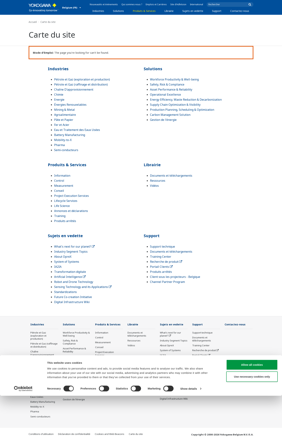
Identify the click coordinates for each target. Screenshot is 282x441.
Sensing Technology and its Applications (83, 287)
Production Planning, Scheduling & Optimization (182, 110)
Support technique (162, 247)
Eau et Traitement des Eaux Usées (77, 130)
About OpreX (62, 257)
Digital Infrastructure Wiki (72, 302)
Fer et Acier (61, 125)
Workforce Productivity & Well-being (174, 79)
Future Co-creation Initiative (73, 297)
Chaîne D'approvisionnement (73, 89)
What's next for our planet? (74, 247)
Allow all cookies (252, 409)
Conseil (59, 191)
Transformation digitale (70, 272)
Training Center (160, 257)
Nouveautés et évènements (104, 4)
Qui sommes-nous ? (131, 4)
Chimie (58, 95)
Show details (188, 433)
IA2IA (58, 267)
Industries (98, 11)
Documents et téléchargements (171, 176)
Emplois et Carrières (156, 4)
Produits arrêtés (65, 221)
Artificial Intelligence (70, 277)
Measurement (63, 186)
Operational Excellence (165, 95)
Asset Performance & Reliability (171, 89)
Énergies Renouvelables (70, 105)
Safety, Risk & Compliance (167, 84)
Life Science (62, 206)
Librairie (169, 11)
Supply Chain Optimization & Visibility (175, 105)
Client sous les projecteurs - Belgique (175, 277)
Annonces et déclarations (71, 211)
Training (59, 216)
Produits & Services (144, 11)
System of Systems (66, 262)
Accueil (33, 22)
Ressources (157, 181)
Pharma (59, 145)
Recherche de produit (166, 262)
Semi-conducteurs (66, 150)
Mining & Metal (64, 110)
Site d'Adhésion (178, 4)
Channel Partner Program (167, 282)
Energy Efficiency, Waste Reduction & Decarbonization (186, 100)
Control (59, 181)
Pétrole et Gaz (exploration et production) (82, 79)
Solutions (118, 11)
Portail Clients (161, 267)
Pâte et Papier (63, 120)
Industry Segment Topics (71, 252)
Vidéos (154, 186)
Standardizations (65, 292)
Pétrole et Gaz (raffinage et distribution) (81, 84)
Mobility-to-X (63, 140)
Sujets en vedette (192, 11)
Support (216, 11)
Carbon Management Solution (170, 115)
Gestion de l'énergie (163, 120)
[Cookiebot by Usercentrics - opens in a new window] (23, 434)
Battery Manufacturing (69, 135)
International (196, 4)
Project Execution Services (71, 196)
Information (62, 176)
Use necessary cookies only (252, 421)
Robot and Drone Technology (73, 282)
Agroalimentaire (65, 115)
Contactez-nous (239, 11)
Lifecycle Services (65, 201)
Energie (59, 100)
